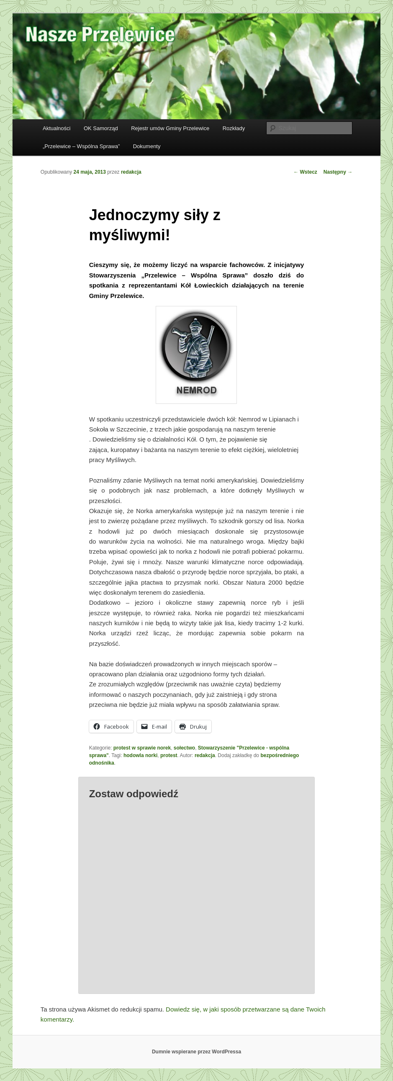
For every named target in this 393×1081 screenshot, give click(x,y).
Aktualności (56, 128)
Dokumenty (147, 146)
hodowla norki (140, 755)
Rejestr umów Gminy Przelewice (170, 128)
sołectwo (184, 748)
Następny (338, 172)
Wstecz (305, 172)
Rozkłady (234, 128)
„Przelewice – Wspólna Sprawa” (81, 146)
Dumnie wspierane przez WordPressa (196, 1052)
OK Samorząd (101, 128)
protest (168, 755)
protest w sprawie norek (142, 748)
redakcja (131, 172)
